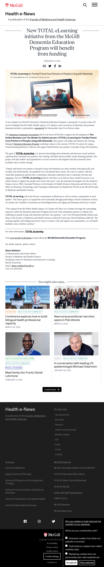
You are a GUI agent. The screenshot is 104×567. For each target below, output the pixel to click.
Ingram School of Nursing (18, 474)
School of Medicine (15, 467)
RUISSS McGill (61, 486)
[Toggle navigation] (95, 5)
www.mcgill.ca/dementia (21, 238)
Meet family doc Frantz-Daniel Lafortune (24, 374)
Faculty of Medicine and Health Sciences (53, 19)
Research (59, 425)
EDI (56, 439)
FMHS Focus (60, 498)
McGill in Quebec (14, 368)
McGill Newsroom (63, 511)
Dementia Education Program (26, 144)
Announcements (62, 415)
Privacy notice (52, 547)
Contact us (52, 562)
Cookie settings (52, 556)
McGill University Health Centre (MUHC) (74, 467)
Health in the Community (30, 312)
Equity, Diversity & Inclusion (19, 358)
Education (10, 312)
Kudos (58, 444)
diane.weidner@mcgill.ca (23, 266)
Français (58, 454)
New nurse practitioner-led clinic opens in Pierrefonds (74, 318)
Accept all (71, 562)
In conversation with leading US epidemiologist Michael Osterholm (76, 364)
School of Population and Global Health (25, 499)
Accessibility (52, 543)
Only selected (87, 562)
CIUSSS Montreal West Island (69, 474)
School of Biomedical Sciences (20, 505)
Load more (50, 389)
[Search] (85, 6)
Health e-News (20, 13)
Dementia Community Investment (24, 135)
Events (57, 358)
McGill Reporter (62, 504)
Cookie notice (52, 551)
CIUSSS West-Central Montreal (70, 480)
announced (39, 128)
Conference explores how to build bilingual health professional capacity (26, 320)
